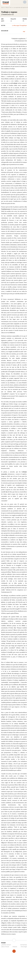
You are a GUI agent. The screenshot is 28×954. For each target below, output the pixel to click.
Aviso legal (24, 946)
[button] (24, 2)
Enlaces (15, 946)
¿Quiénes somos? (6, 944)
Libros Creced (5, 946)
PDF (24, 30)
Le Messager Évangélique (19, 25)
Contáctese (23, 944)
